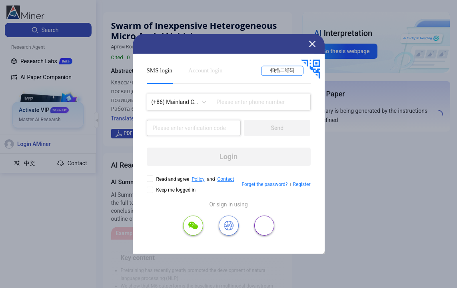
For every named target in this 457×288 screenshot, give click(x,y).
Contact (225, 179)
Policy (198, 179)
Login (228, 156)
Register (302, 184)
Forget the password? (264, 184)
